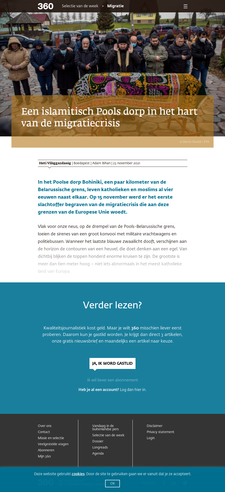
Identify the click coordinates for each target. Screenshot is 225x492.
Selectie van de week (80, 6)
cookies (78, 474)
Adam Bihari (101, 163)
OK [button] (112, 483)
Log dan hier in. (133, 390)
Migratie (115, 6)
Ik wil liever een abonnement (112, 380)
